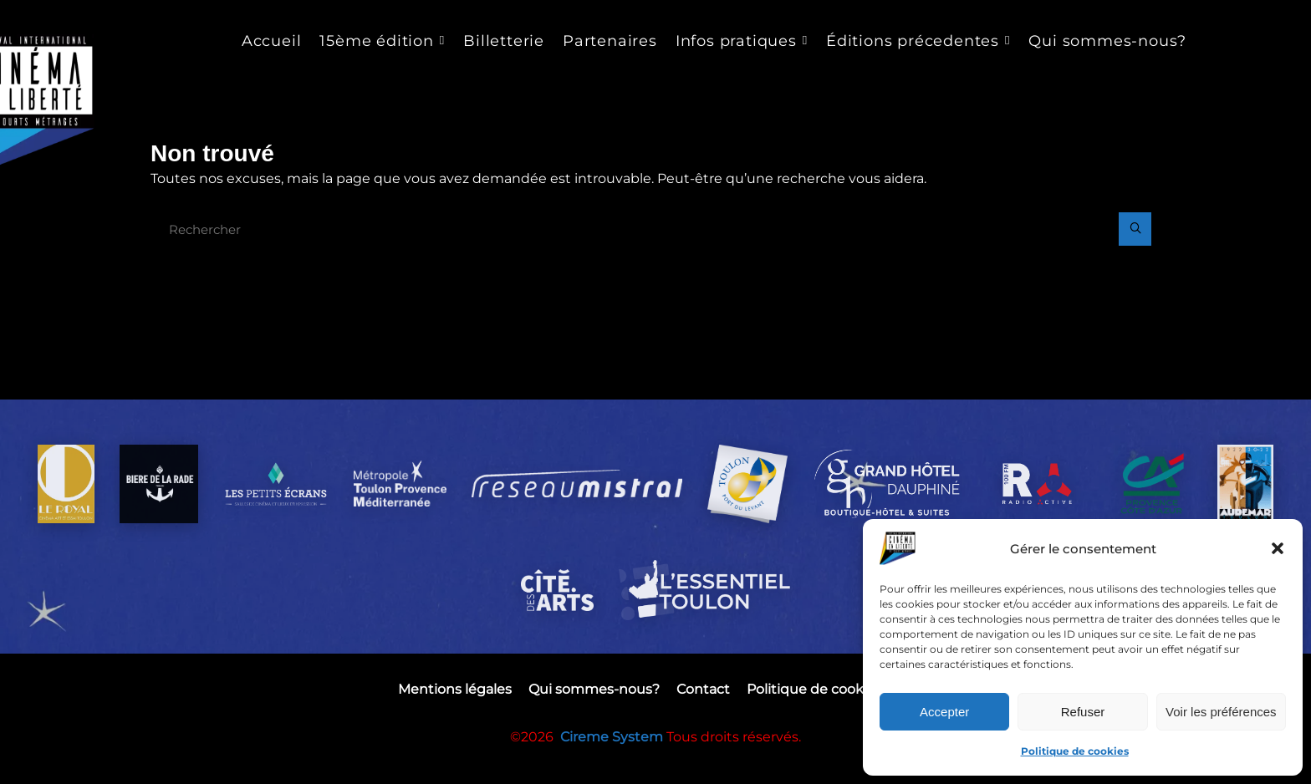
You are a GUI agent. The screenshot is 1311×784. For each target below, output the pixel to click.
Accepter (944, 712)
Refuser (1083, 712)
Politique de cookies (1075, 751)
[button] (1277, 548)
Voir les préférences (1221, 712)
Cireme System (613, 771)
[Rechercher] (1133, 231)
